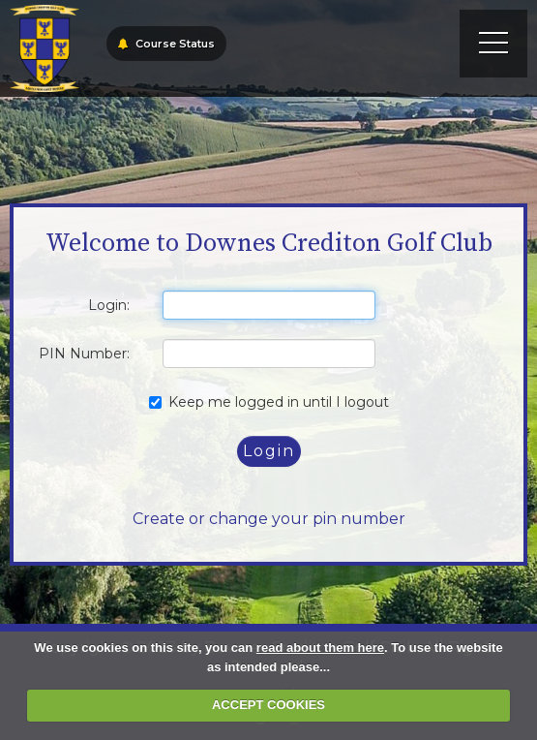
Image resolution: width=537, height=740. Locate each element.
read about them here (320, 647)
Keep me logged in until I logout (269, 402)
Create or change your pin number (269, 518)
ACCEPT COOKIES (268, 704)
